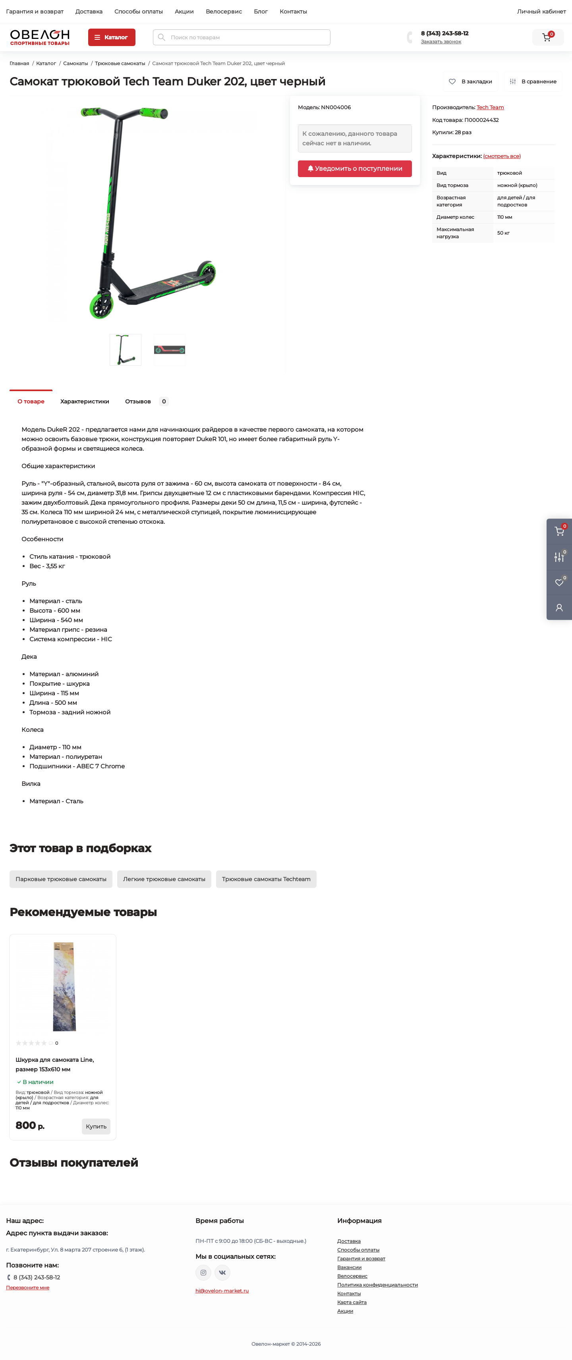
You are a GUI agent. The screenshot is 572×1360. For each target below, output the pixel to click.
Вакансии (349, 1267)
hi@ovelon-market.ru (222, 1291)
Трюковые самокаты (120, 63)
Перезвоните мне (27, 1288)
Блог (261, 11)
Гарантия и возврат (35, 11)
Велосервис (224, 11)
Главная (19, 63)
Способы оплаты (138, 11)
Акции (184, 11)
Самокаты (75, 63)
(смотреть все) (502, 156)
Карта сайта (352, 1302)
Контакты (293, 11)
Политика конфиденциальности (377, 1285)
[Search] (161, 37)
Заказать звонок (441, 41)
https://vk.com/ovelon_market (222, 1272)
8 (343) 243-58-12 (444, 33)
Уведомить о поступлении (355, 168)
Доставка (88, 11)
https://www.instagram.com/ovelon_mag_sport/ (203, 1272)
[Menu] (111, 37)
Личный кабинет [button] (541, 11)
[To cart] (96, 1126)
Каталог (46, 63)
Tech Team (490, 107)
